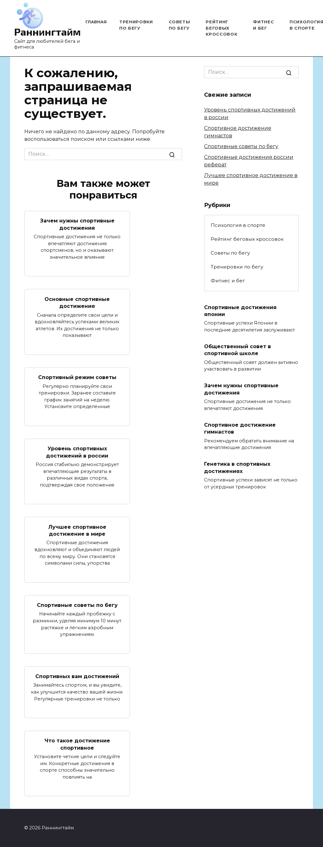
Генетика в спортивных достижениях (237, 467)
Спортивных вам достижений (77, 676)
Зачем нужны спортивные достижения (77, 224)
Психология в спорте (238, 225)
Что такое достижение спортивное (77, 744)
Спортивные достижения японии (240, 310)
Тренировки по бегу (237, 267)
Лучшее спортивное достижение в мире (77, 530)
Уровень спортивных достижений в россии (77, 452)
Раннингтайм (47, 31)
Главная (96, 21)
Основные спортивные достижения (77, 302)
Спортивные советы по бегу (77, 605)
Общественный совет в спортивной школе (237, 349)
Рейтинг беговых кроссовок (221, 28)
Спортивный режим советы (77, 377)
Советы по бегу (230, 253)
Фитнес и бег (228, 281)
